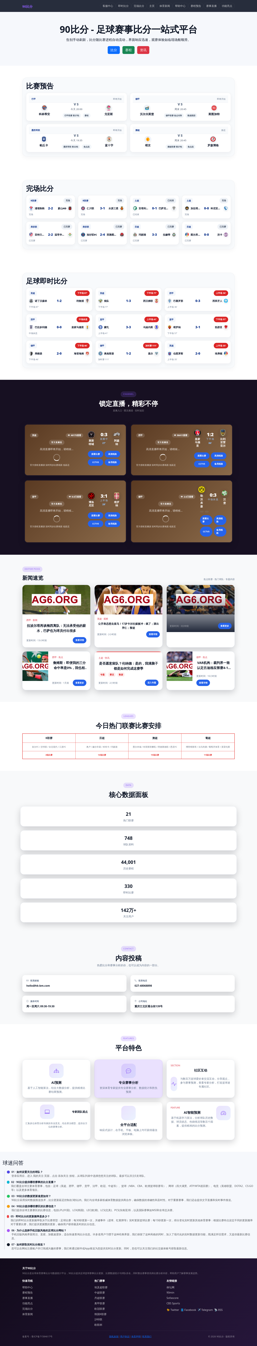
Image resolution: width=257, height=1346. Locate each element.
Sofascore (172, 1298)
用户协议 (124, 1336)
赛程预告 (196, 6)
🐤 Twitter (173, 1310)
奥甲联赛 (99, 1303)
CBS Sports (173, 1303)
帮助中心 (180, 6)
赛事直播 (211, 6)
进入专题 (152, 682)
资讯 (143, 50)
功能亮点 (227, 6)
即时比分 (123, 6)
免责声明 (135, 1336)
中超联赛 (99, 1292)
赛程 (128, 50)
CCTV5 (95, 462)
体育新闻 (164, 6)
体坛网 (170, 1287)
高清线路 (112, 454)
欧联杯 (98, 1325)
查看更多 (224, 625)
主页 (152, 6)
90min (170, 1292)
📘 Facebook (188, 1310)
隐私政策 (113, 1336)
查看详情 (79, 640)
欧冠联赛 (99, 1309)
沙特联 (98, 1319)
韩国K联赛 (100, 1314)
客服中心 (108, 6)
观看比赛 (95, 454)
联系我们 (146, 1336)
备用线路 (112, 462)
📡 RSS (218, 1310)
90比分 (27, 6)
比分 (113, 50)
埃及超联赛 (101, 1287)
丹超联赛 (99, 1298)
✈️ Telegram (205, 1310)
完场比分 (139, 6)
